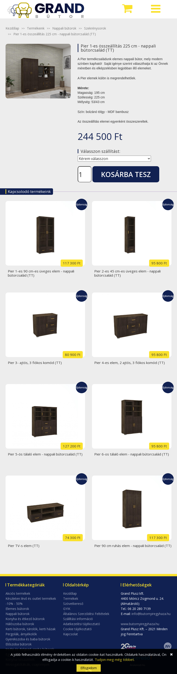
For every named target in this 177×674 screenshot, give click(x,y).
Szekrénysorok (95, 28)
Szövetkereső (73, 603)
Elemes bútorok (17, 608)
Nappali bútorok (64, 28)
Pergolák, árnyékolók (21, 634)
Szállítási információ (78, 619)
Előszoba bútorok (19, 644)
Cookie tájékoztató (77, 629)
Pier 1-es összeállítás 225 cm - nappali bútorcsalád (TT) (54, 34)
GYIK (66, 608)
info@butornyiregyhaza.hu (151, 614)
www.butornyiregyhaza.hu (140, 624)
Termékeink (35, 28)
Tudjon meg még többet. (115, 659)
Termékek (70, 598)
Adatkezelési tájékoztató (81, 624)
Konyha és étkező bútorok (25, 619)
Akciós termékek (18, 593)
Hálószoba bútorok (20, 624)
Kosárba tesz (126, 174)
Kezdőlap (12, 28)
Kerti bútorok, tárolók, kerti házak (31, 629)
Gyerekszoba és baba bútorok (28, 639)
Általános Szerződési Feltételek (86, 614)
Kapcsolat (70, 634)
